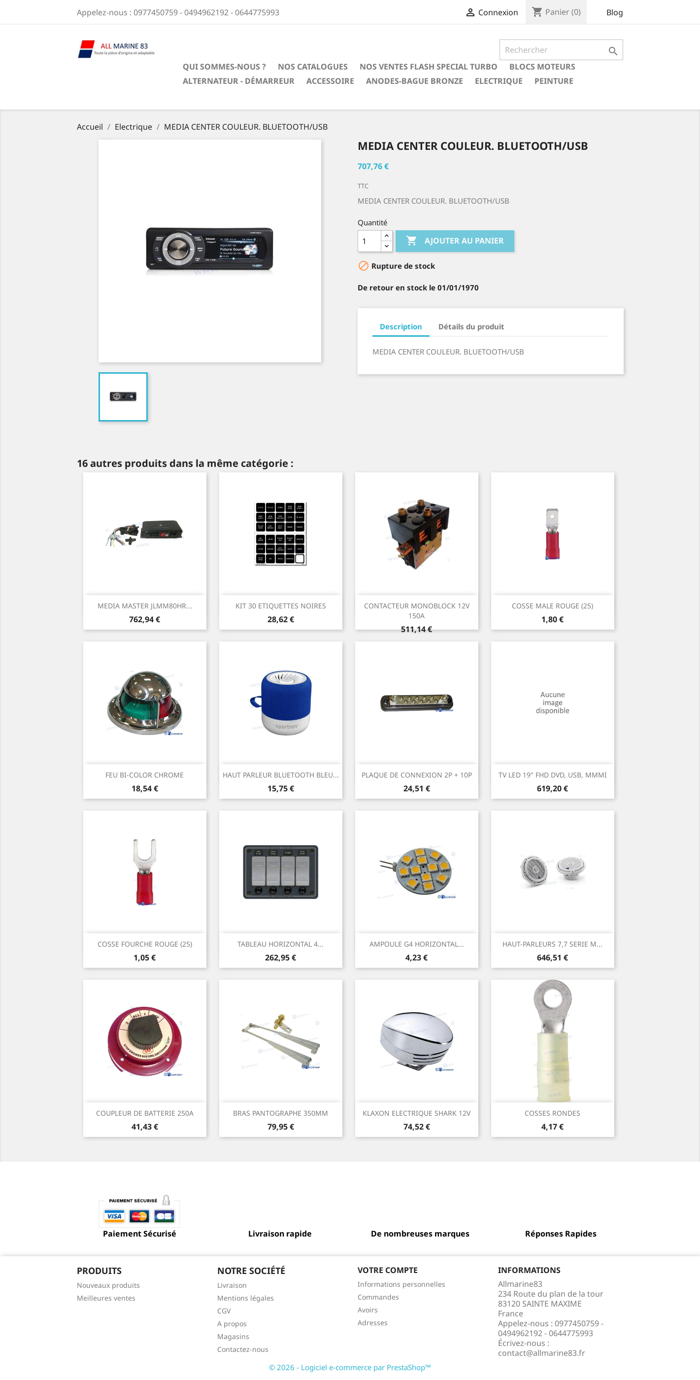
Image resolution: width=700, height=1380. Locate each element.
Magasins (233, 1336)
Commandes (378, 1297)
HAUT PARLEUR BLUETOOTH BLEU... (281, 774)
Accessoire (330, 80)
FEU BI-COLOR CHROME (144, 774)
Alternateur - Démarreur (239, 80)
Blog (614, 12)
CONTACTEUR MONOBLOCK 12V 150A (416, 610)
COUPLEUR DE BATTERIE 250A (145, 1113)
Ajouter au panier (455, 241)
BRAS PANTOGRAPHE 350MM (280, 1113)
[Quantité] (369, 241)
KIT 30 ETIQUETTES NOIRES (280, 605)
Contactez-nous (242, 1349)
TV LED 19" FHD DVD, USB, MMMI (553, 774)
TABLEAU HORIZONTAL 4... (280, 944)
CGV (224, 1310)
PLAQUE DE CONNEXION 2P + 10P (417, 774)
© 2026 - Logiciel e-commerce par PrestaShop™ (350, 1367)
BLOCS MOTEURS (542, 66)
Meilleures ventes (106, 1298)
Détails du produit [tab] (471, 326)
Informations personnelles (401, 1284)
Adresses (373, 1322)
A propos (232, 1323)
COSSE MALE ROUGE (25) (552, 605)
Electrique (499, 80)
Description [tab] (401, 326)
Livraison (232, 1285)
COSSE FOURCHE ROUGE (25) (145, 944)
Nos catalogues (313, 66)
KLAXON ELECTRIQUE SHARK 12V (416, 1113)
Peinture (553, 80)
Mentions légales (245, 1298)
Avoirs (368, 1309)
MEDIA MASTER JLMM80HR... (145, 605)
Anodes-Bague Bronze (414, 80)
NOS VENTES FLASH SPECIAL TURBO (429, 66)
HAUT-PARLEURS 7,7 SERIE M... (552, 944)
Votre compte (388, 1270)
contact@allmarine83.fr (541, 1352)
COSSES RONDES (552, 1113)
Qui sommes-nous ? (224, 66)
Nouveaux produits (108, 1285)
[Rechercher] (561, 49)
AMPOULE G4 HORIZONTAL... (416, 944)
